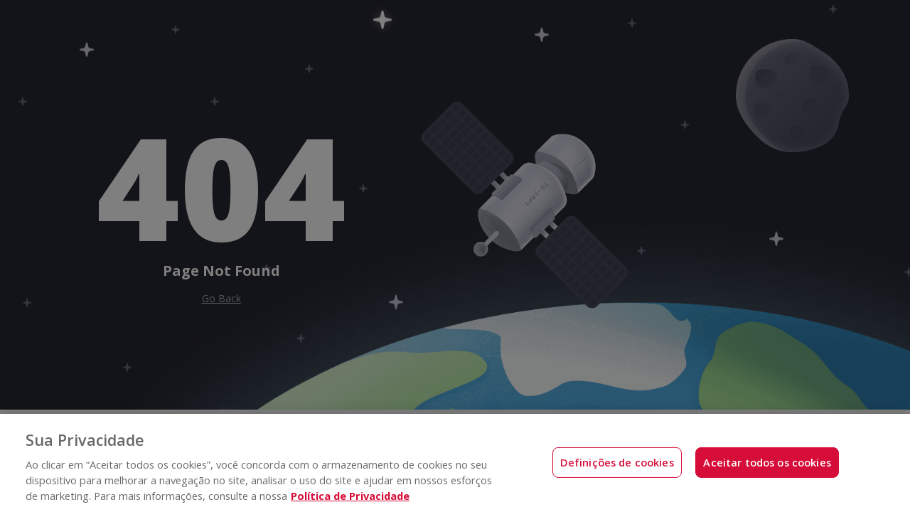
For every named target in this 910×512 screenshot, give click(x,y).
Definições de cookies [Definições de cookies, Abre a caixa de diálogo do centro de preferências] (617, 462)
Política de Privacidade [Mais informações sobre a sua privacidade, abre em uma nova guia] (350, 496)
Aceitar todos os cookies (767, 462)
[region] (455, 463)
